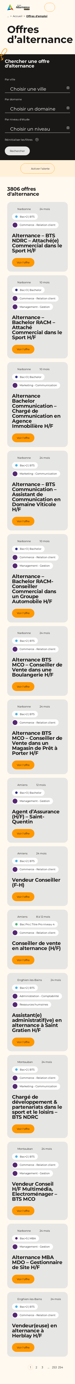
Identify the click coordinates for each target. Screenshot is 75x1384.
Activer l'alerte (37, 168)
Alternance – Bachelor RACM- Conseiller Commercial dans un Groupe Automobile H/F (34, 588)
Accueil (17, 16)
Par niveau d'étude (17, 119)
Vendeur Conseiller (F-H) (36, 882)
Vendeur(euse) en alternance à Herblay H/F (34, 1331)
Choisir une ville (39, 89)
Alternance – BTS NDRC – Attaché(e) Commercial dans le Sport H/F (37, 243)
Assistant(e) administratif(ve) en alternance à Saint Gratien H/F (37, 1022)
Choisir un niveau (39, 129)
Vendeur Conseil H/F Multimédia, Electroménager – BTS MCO (34, 1191)
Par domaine (13, 99)
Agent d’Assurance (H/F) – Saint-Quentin (36, 817)
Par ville (10, 79)
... (8, 16)
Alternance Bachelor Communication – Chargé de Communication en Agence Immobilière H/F (36, 411)
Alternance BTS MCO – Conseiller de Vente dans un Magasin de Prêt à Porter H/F (37, 743)
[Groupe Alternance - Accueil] (19, 7)
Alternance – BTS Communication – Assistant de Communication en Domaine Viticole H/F (36, 496)
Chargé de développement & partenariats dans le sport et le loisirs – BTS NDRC (37, 1107)
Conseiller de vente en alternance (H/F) (36, 945)
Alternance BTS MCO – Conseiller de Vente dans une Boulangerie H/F (37, 667)
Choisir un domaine (39, 109)
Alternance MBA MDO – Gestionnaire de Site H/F (37, 1262)
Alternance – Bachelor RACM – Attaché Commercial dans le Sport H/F (37, 327)
